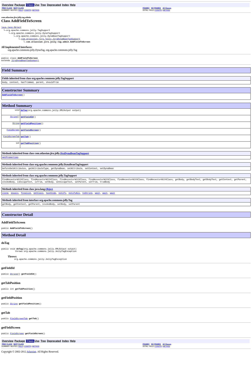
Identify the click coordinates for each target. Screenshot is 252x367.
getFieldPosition (31, 127)
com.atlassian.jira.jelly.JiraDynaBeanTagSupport (50, 39)
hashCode (51, 200)
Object (49, 196)
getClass (38, 200)
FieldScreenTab (11, 141)
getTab (24, 141)
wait (97, 200)
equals (14, 200)
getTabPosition (29, 148)
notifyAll (74, 200)
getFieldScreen (29, 134)
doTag (24, 113)
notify (62, 200)
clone (5, 200)
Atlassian (31, 364)
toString (87, 200)
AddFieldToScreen (12, 97)
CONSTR (27, 10)
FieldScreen (13, 134)
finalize (26, 200)
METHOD (35, 10)
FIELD (20, 10)
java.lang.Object (11, 27)
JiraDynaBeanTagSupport (25, 61)
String (13, 120)
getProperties (10, 162)
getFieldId (27, 120)
